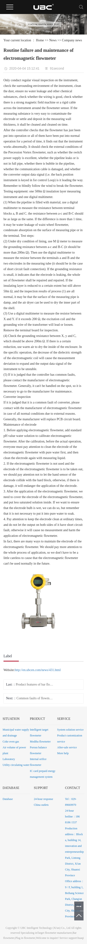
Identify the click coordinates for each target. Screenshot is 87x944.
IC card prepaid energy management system (42, 773)
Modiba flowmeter (40, 741)
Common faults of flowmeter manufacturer (35, 698)
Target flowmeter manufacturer (54, 932)
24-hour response (43, 799)
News (53, 40)
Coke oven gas (11, 741)
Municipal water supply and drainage (16, 732)
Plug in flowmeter (25, 938)
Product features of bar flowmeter (34, 684)
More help (63, 753)
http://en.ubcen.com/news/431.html (38, 670)
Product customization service (69, 738)
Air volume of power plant (14, 750)
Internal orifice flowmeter (38, 762)
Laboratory (9, 759)
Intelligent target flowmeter (39, 732)
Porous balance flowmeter (38, 750)
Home (40, 40)
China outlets (41, 804)
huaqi (81, 938)
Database (8, 799)
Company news (72, 40)
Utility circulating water (16, 765)
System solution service (70, 729)
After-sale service (67, 747)
